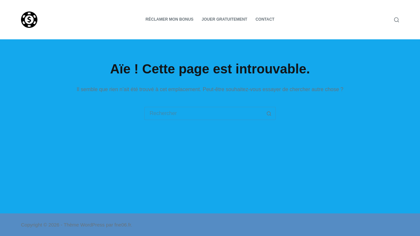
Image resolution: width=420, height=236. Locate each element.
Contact (265, 19)
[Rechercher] (396, 19)
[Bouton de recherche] (269, 113)
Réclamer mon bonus (170, 19)
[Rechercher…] (203, 113)
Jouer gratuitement (224, 19)
